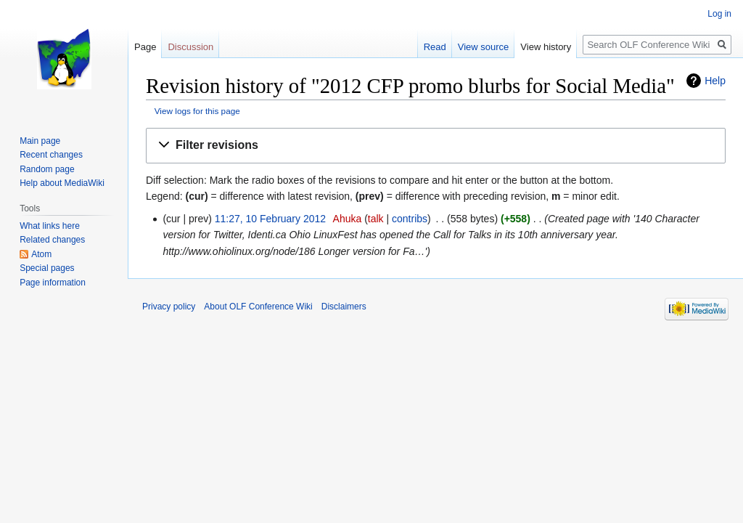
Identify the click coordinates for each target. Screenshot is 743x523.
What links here (50, 226)
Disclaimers (343, 306)
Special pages (47, 268)
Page (145, 46)
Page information (53, 282)
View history (545, 46)
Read (435, 46)
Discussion (190, 46)
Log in (719, 14)
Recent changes (51, 155)
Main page (40, 141)
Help (715, 80)
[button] (435, 145)
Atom (41, 254)
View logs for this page (197, 110)
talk (376, 218)
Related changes (52, 240)
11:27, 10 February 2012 (270, 218)
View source (483, 46)
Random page (47, 169)
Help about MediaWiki (62, 183)
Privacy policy (168, 306)
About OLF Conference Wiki (258, 306)
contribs (409, 218)
